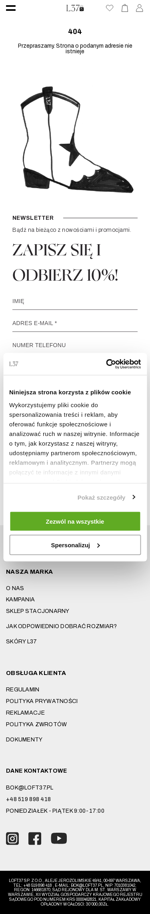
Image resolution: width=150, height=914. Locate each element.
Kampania (20, 600)
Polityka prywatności (42, 701)
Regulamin (23, 690)
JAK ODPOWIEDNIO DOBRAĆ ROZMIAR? (61, 626)
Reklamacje (25, 713)
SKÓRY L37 (21, 642)
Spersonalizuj (75, 544)
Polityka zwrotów (36, 724)
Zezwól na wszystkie (75, 521)
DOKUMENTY (24, 740)
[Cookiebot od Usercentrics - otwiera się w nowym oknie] (107, 364)
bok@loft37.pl (30, 788)
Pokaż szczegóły (102, 497)
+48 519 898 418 (28, 799)
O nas (15, 588)
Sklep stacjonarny (38, 611)
